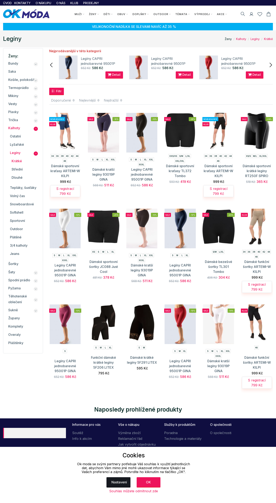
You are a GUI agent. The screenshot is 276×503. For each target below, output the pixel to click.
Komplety (15, 326)
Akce (220, 14)
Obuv (121, 14)
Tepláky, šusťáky (23, 188)
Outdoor (160, 14)
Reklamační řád (130, 439)
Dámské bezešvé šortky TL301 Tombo (218, 267)
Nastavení (119, 482)
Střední (17, 169)
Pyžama (14, 288)
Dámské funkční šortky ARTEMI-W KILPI (257, 267)
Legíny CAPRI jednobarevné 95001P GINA (98, 64)
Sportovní (17, 221)
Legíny (255, 39)
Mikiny (13, 96)
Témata (181, 14)
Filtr (56, 91)
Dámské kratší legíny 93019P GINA (103, 174)
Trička (13, 120)
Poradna (171, 433)
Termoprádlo (18, 88)
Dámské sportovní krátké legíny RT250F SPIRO (257, 171)
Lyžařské (17, 144)
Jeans (14, 254)
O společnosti (220, 433)
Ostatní (15, 136)
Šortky (13, 264)
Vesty (12, 104)
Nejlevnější (89, 100)
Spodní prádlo (19, 280)
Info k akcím (82, 439)
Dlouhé (17, 177)
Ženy (93, 14)
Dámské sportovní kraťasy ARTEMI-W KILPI (65, 171)
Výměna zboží (129, 433)
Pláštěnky (15, 343)
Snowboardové (22, 204)
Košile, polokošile (22, 80)
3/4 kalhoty (18, 245)
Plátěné (16, 237)
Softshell (16, 212)
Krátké (268, 39)
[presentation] (51, 64)
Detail (114, 75)
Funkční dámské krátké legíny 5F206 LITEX (103, 362)
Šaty (11, 272)
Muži (78, 14)
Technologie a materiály (183, 439)
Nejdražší (113, 100)
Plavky (13, 112)
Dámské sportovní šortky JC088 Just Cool (103, 267)
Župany (14, 318)
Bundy (13, 63)
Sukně (13, 310)
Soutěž (77, 433)
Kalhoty (241, 39)
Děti (107, 14)
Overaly (14, 335)
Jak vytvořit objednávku (137, 444)
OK (148, 482)
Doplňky (139, 14)
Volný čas (17, 196)
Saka (12, 71)
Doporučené (63, 100)
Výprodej (202, 14)
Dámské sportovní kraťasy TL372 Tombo (180, 171)
